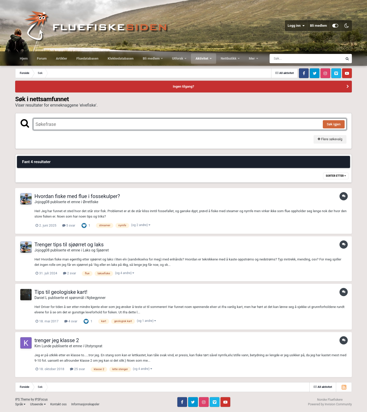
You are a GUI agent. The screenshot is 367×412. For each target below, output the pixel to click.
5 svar (68, 225)
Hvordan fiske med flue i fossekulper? (77, 196)
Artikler (61, 58)
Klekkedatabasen (120, 58)
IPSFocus (41, 399)
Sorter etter (336, 175)
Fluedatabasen (87, 58)
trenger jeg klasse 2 (56, 340)
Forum (42, 58)
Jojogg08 (42, 202)
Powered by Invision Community (330, 404)
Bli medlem (318, 25)
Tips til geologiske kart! (60, 292)
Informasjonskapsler (85, 404)
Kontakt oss (58, 404)
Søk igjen (334, 124)
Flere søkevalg (330, 139)
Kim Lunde (42, 346)
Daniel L (40, 298)
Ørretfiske (90, 202)
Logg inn (296, 25)
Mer (252, 58)
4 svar (70, 321)
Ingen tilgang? (183, 86)
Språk (20, 404)
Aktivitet (202, 58)
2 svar (69, 273)
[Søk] (294, 58)
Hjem (24, 58)
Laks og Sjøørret (96, 250)
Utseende (37, 404)
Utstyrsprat (94, 346)
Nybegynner (96, 298)
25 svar (77, 369)
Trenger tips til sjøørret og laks (69, 244)
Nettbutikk (229, 58)
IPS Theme (22, 399)
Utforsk (178, 58)
